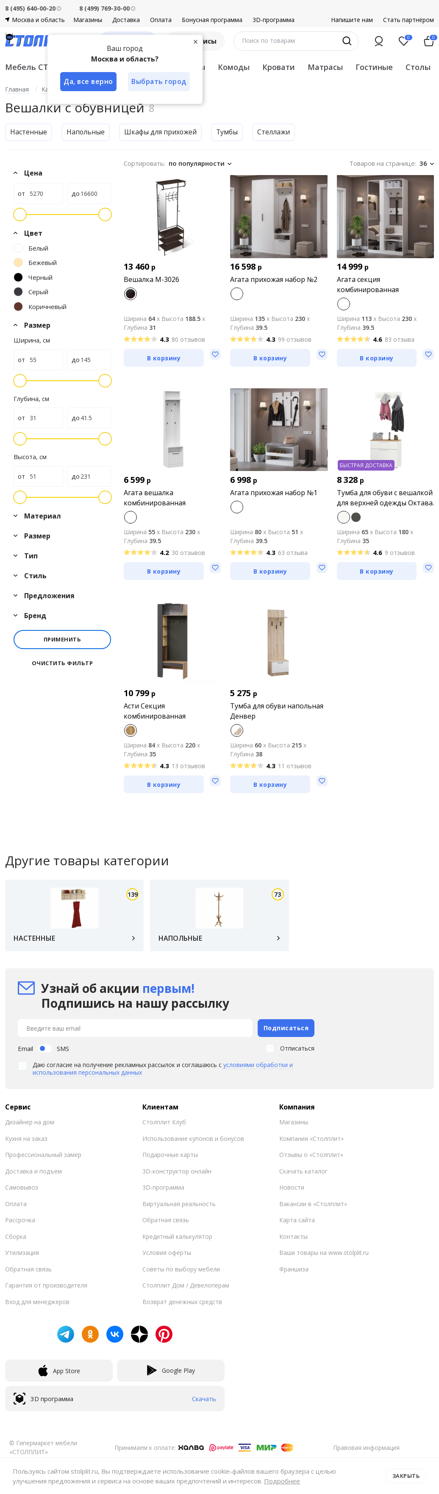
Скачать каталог (303, 1171)
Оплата (161, 20)
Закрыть (406, 1476)
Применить (62, 639)
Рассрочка (20, 1220)
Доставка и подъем (33, 1171)
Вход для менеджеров (37, 1302)
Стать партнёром (408, 20)
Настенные (28, 132)
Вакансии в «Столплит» (313, 1204)
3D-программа (274, 20)
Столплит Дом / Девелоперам (185, 1285)
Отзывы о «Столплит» (311, 1155)
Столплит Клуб (164, 1122)
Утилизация (22, 1253)
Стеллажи (274, 132)
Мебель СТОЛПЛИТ (44, 67)
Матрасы (325, 67)
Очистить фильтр (62, 663)
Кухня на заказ (26, 1138)
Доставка (126, 20)
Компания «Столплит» (311, 1138)
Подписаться (286, 1028)
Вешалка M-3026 (151, 279)
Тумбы (228, 132)
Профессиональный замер (43, 1155)
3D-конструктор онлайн (176, 1171)
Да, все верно (88, 81)
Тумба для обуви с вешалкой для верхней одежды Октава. (385, 497)
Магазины (87, 20)
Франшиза (293, 1269)
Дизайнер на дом (29, 1122)
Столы (418, 67)
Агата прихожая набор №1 (273, 492)
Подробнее (282, 1481)
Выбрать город (159, 81)
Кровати (278, 67)
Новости (291, 1187)
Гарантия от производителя (46, 1285)
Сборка (15, 1236)
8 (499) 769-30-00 (104, 8)
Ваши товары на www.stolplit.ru (324, 1253)
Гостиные (374, 67)
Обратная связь (28, 1269)
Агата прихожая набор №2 (273, 279)
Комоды (234, 67)
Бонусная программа (212, 20)
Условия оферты (166, 1253)
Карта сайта (297, 1220)
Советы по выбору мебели (181, 1269)
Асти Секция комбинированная (155, 711)
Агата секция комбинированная (368, 284)
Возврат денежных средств (182, 1302)
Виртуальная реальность (179, 1204)
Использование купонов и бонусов (193, 1138)
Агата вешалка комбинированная (155, 497)
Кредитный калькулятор (177, 1236)
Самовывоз (21, 1187)
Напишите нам (352, 20)
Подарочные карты (170, 1155)
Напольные (86, 132)
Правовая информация (366, 1448)
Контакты (293, 1236)
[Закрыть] (196, 41)
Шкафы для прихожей (161, 132)
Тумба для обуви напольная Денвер (276, 711)
